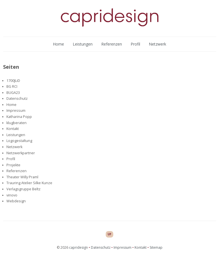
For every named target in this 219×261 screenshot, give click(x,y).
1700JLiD (13, 80)
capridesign (78, 247)
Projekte (13, 165)
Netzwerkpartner (20, 153)
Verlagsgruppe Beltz (23, 189)
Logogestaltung (19, 140)
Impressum (15, 110)
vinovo (11, 195)
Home (58, 44)
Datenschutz (17, 98)
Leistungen (83, 44)
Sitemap (156, 247)
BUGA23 (13, 92)
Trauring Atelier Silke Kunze (29, 183)
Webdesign (16, 201)
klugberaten (16, 122)
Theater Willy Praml (22, 177)
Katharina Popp (19, 116)
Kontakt (12, 128)
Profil (135, 44)
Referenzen (111, 44)
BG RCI (11, 86)
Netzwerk (157, 44)
